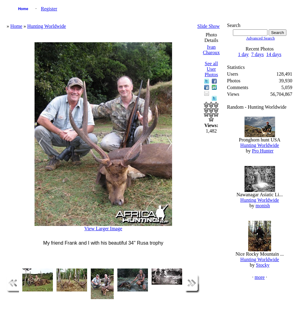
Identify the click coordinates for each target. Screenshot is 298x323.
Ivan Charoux (211, 49)
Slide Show (208, 26)
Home (23, 9)
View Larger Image (103, 228)
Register (49, 8)
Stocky (262, 265)
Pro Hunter (263, 150)
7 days (257, 54)
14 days (273, 54)
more (260, 277)
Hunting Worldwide (46, 26)
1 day (243, 54)
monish (263, 205)
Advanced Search (260, 38)
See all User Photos (211, 69)
